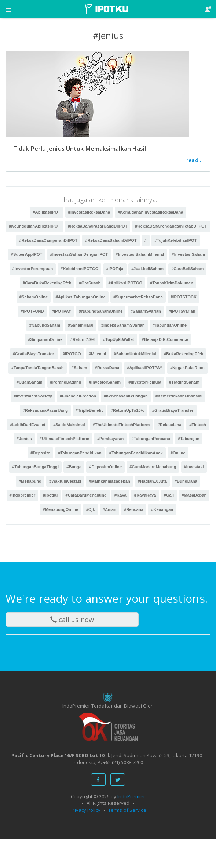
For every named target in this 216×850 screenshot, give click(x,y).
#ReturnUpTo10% (127, 410)
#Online (178, 453)
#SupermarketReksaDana (138, 297)
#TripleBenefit (89, 410)
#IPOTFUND (32, 311)
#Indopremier (23, 495)
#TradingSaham (184, 382)
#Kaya (120, 495)
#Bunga (73, 467)
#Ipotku (50, 495)
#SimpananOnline (45, 339)
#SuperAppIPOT (27, 254)
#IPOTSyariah (182, 311)
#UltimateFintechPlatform (64, 438)
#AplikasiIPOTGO (126, 283)
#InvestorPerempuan (32, 268)
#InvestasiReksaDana (89, 212)
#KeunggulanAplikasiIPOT (34, 226)
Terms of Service (127, 810)
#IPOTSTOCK (184, 297)
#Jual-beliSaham (147, 268)
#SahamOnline (33, 297)
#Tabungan (188, 438)
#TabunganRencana (151, 438)
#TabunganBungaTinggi (35, 467)
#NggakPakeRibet (187, 368)
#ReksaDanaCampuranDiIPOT (48, 240)
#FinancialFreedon (78, 396)
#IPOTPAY (61, 311)
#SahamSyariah (146, 311)
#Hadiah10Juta (152, 481)
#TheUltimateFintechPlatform (121, 424)
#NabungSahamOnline (100, 311)
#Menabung (30, 481)
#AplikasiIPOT (46, 212)
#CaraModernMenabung (152, 467)
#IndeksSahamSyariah (123, 325)
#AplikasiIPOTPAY (144, 368)
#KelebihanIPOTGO (79, 268)
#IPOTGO (72, 354)
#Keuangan (162, 509)
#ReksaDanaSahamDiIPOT (110, 240)
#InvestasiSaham (188, 254)
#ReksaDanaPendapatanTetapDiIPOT (171, 226)
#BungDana (186, 481)
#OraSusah (89, 283)
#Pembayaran (110, 438)
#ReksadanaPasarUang (45, 410)
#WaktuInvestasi (65, 481)
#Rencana (133, 509)
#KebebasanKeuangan (126, 396)
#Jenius (24, 438)
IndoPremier (131, 796)
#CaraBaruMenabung (85, 495)
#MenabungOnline (60, 509)
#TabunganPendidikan (79, 453)
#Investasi (194, 467)
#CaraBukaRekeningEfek (47, 283)
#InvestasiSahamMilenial (140, 254)
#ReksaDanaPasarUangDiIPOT (97, 226)
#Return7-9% (82, 339)
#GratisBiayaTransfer (173, 410)
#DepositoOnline (105, 467)
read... (194, 160)
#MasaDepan (194, 495)
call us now (72, 619)
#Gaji (169, 495)
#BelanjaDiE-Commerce (165, 339)
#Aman (109, 509)
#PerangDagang (65, 382)
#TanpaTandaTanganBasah (37, 368)
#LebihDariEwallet (27, 424)
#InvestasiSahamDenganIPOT (79, 254)
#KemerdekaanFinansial (178, 396)
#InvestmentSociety (33, 396)
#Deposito (40, 453)
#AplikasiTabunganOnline (81, 297)
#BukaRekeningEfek (183, 354)
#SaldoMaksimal (69, 424)
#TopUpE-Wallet (118, 339)
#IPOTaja (115, 268)
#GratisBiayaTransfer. (34, 354)
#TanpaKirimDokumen (171, 283)
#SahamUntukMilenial (135, 354)
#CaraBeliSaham (187, 268)
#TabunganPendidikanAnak (136, 453)
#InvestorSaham (105, 382)
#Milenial (97, 354)
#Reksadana (169, 424)
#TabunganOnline (170, 325)
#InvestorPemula (144, 382)
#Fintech (197, 424)
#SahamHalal (81, 325)
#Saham (79, 368)
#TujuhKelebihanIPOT (175, 240)
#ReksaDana (107, 368)
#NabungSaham (44, 325)
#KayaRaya (145, 495)
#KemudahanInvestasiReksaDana (150, 212)
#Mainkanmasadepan (109, 481)
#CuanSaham (30, 382)
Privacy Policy (85, 810)
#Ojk (90, 509)
